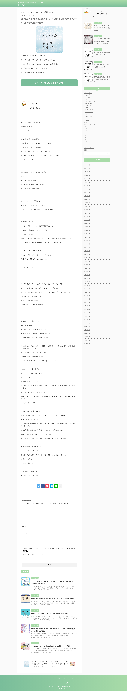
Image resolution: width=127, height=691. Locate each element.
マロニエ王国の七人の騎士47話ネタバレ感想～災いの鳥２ (102, 28)
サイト (24, 541)
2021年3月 (87, 312)
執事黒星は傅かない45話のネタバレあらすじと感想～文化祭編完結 (52, 598)
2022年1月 (87, 278)
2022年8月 (87, 254)
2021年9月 (87, 292)
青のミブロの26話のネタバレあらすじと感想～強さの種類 (49, 613)
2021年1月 (87, 319)
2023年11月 (87, 202)
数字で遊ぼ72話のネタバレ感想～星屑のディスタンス (102, 79)
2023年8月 (87, 213)
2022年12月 (87, 240)
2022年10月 (87, 247)
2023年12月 (87, 199)
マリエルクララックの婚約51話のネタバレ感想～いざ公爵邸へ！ (51, 646)
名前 (24, 526)
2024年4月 (87, 185)
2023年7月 (87, 216)
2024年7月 (87, 175)
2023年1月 (87, 237)
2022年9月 (87, 251)
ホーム (53, 679)
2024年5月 (87, 182)
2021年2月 (87, 316)
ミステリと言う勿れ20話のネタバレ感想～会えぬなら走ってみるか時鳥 (102, 41)
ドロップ (21, 5)
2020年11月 (87, 326)
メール (24, 534)
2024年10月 (87, 168)
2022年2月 (87, 275)
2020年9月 (87, 333)
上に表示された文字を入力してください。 (34, 554)
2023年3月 (87, 230)
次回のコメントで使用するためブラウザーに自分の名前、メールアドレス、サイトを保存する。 (50, 548)
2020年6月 (87, 343)
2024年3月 (87, 189)
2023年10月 (87, 206)
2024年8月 (87, 172)
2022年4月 (87, 268)
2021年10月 (87, 288)
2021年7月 (87, 299)
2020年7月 (87, 340)
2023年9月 (87, 209)
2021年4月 (87, 309)
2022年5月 (87, 264)
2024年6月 (87, 178)
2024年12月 (87, 165)
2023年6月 (87, 220)
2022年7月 (87, 257)
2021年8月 (87, 295)
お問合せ (72, 679)
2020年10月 (87, 330)
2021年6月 (87, 302)
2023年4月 (87, 227)
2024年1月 (87, 196)
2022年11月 (87, 244)
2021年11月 (87, 285)
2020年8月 (87, 336)
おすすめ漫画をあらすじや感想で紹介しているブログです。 (63, 686)
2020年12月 (87, 323)
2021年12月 (87, 282)
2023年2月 (87, 233)
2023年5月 (87, 223)
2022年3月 (87, 271)
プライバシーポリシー (63, 679)
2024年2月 (87, 192)
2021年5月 (87, 306)
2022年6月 (87, 261)
